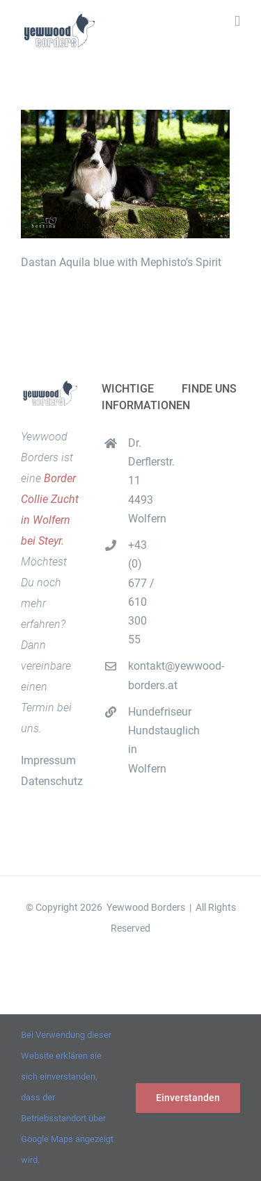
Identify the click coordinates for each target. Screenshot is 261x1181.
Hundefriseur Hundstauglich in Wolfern (143, 740)
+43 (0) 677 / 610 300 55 (141, 592)
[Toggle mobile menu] (237, 21)
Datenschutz (52, 781)
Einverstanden (188, 1097)
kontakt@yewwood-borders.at (143, 675)
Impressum (48, 760)
